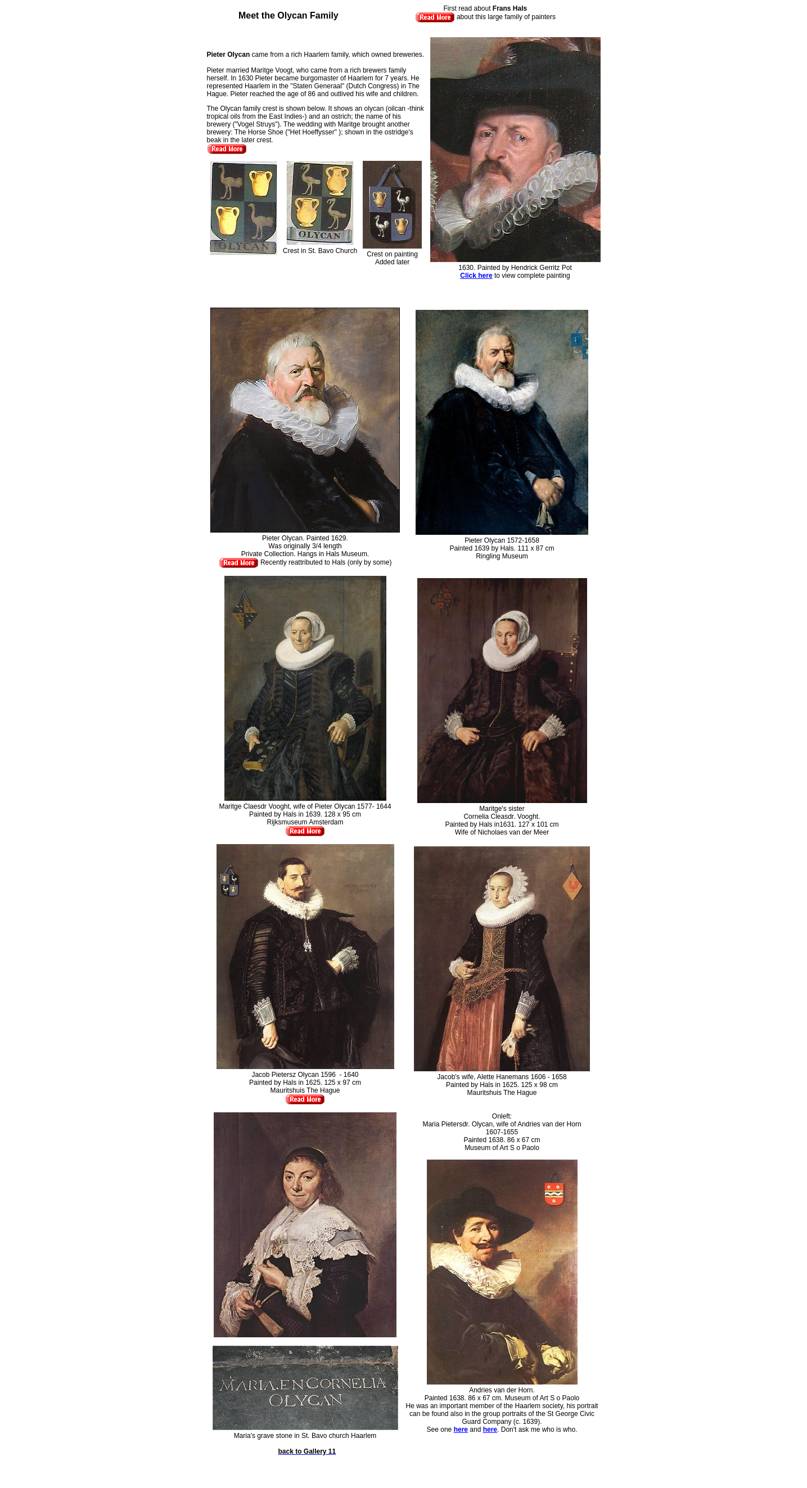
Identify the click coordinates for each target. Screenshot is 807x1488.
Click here (476, 275)
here (461, 1429)
